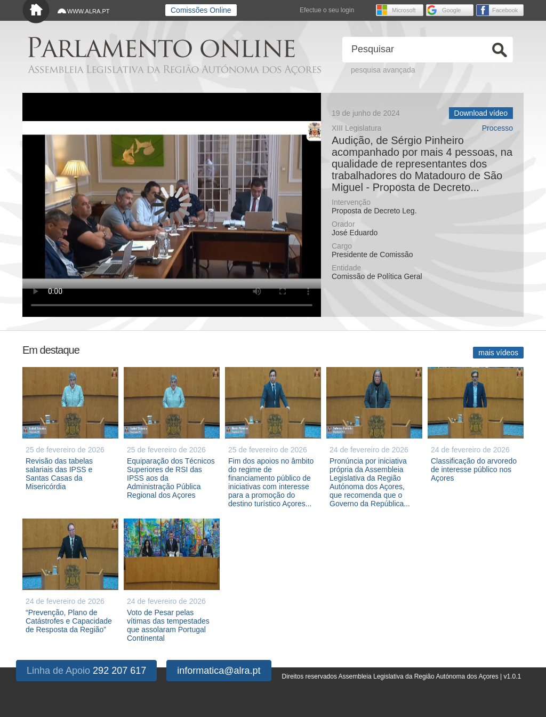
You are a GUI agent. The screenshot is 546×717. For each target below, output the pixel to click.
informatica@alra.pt (218, 670)
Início (36, 12)
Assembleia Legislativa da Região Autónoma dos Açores (174, 69)
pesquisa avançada (383, 70)
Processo (497, 128)
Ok (499, 50)
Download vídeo (481, 113)
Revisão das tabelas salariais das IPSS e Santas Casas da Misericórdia (59, 474)
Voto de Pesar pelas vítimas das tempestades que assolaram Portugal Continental (168, 625)
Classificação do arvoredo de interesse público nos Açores (474, 469)
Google (451, 10)
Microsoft (404, 10)
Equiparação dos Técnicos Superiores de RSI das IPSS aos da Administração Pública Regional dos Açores (171, 478)
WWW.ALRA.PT (88, 11)
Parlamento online (161, 47)
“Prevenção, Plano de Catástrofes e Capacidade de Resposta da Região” (69, 621)
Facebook (505, 10)
